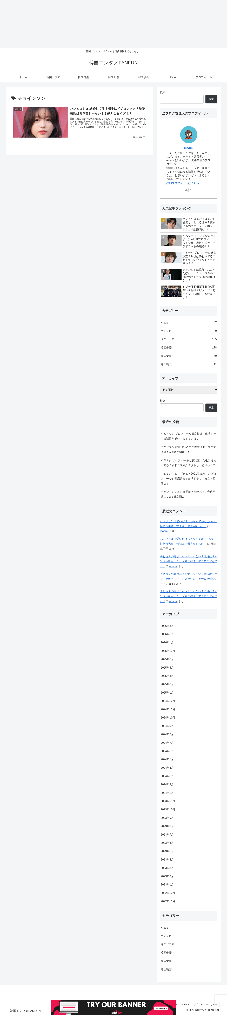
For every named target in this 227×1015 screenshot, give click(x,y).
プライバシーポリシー (206, 1004)
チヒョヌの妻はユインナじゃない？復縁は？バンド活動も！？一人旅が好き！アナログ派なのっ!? (188, 561)
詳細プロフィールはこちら (182, 183)
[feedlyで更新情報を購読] (186, 190)
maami (188, 148)
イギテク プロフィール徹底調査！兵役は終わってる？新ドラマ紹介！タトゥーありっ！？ (188, 463)
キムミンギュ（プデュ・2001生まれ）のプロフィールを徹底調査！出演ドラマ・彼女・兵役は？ (188, 478)
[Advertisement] (102, 24)
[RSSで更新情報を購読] (191, 190)
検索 (162, 92)
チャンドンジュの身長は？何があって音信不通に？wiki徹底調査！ (188, 494)
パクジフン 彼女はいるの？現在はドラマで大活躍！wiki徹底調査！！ (188, 450)
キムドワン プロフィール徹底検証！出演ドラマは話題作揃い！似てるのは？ (188, 436)
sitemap (186, 1004)
